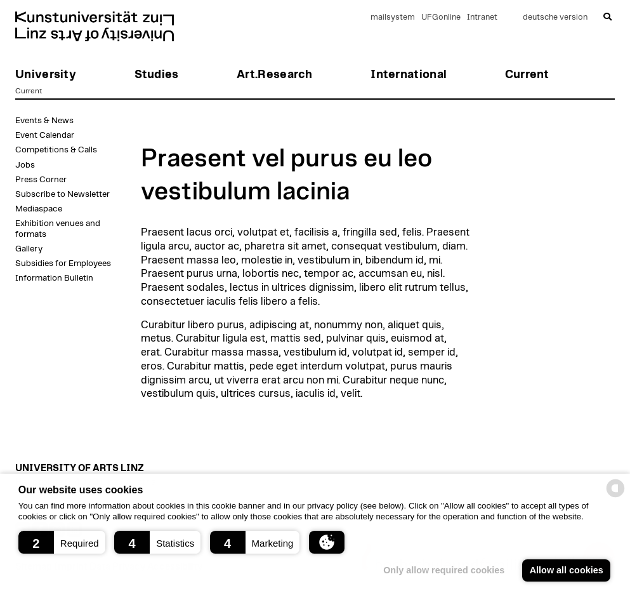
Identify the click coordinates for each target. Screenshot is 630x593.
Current (28, 91)
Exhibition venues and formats (57, 228)
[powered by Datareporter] (615, 496)
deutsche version (555, 17)
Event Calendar (44, 135)
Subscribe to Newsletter (62, 194)
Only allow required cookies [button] (443, 570)
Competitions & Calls (56, 149)
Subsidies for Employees (63, 263)
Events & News (44, 120)
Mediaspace (38, 208)
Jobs (25, 165)
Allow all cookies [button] (566, 570)
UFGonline (441, 17)
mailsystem (393, 17)
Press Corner (41, 179)
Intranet (482, 17)
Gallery (29, 248)
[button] (61, 542)
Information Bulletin (54, 278)
